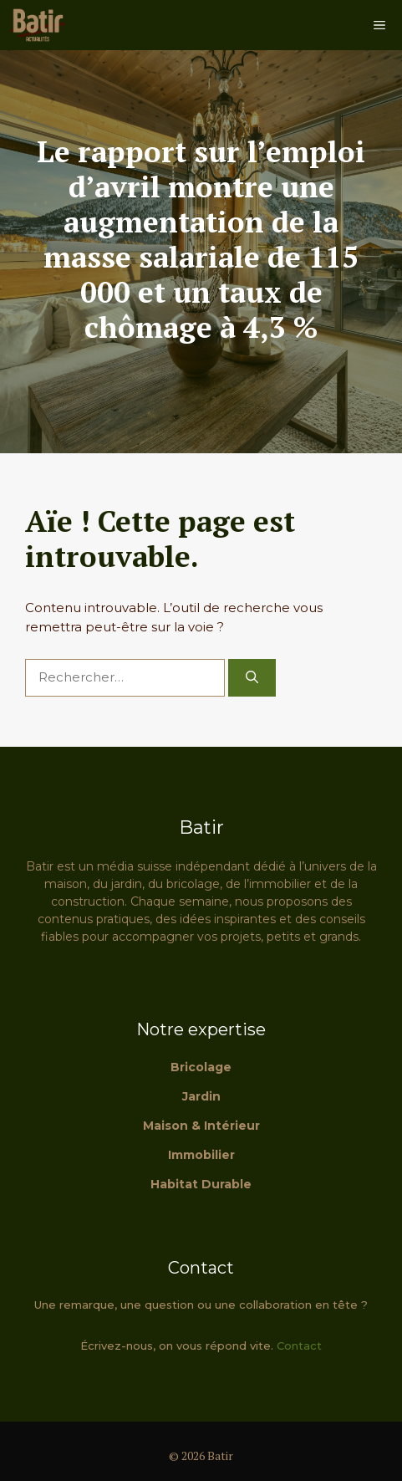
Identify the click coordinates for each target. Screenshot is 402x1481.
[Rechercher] (252, 678)
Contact (299, 1345)
